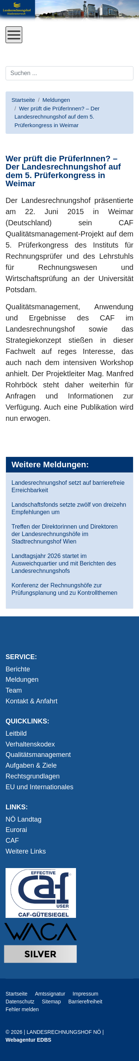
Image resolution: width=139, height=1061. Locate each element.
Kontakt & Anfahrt (31, 701)
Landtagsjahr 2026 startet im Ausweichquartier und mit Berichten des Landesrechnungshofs (63, 563)
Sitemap (51, 1001)
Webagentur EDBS (28, 1040)
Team (14, 690)
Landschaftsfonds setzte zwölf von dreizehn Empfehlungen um (68, 508)
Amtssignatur (50, 994)
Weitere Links (26, 851)
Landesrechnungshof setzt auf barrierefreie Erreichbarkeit (68, 486)
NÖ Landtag (24, 819)
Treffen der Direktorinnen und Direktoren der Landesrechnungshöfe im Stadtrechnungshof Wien (64, 534)
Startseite (16, 994)
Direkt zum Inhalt (33, 49)
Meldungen (22, 679)
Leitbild (16, 733)
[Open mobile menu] (14, 34)
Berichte (18, 669)
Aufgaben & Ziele (31, 765)
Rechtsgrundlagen (33, 776)
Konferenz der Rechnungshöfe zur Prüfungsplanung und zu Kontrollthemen (64, 589)
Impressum (85, 994)
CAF (12, 840)
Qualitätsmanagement (38, 754)
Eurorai (16, 829)
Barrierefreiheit (85, 1001)
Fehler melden (22, 1009)
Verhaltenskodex (30, 744)
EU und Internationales (39, 787)
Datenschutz (20, 1001)
